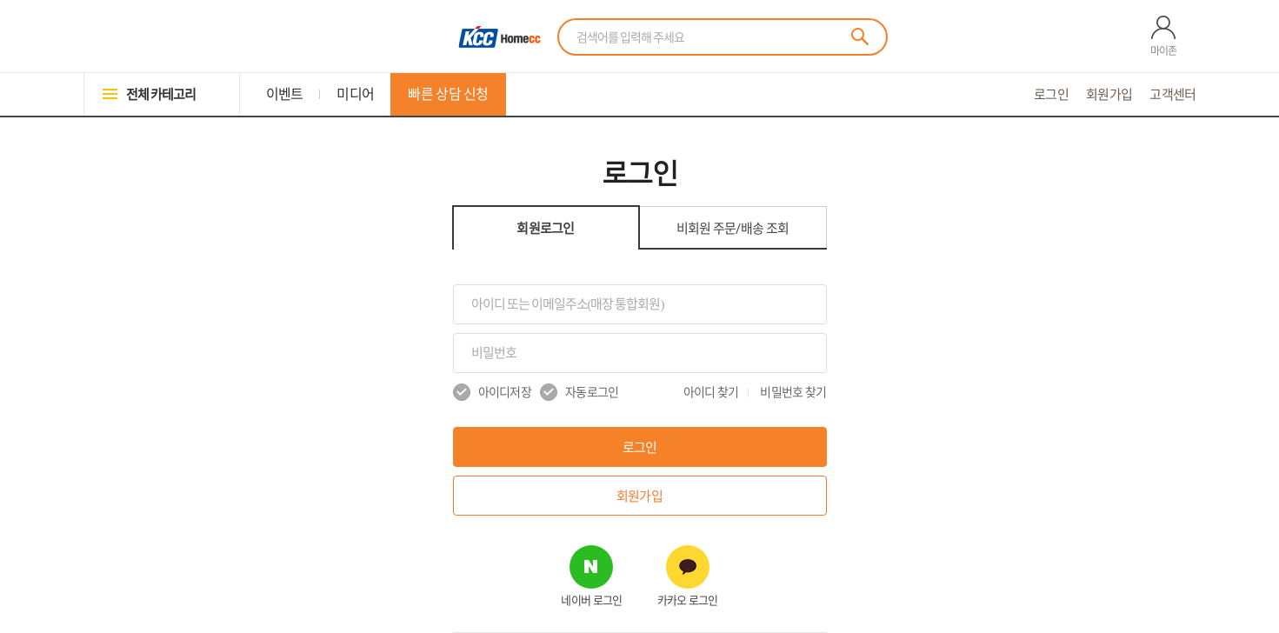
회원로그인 (545, 228)
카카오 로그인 (687, 600)
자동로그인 (579, 392)
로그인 (1051, 94)
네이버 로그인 (591, 600)
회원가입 (1109, 94)
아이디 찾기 (711, 392)
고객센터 (1172, 94)
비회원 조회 (732, 228)
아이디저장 (492, 392)
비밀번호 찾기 (793, 392)
